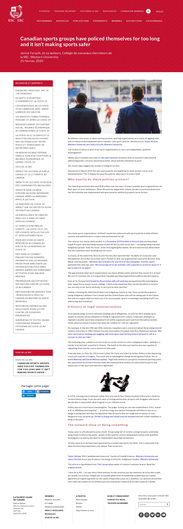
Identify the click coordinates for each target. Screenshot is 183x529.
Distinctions (134, 21)
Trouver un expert (65, 11)
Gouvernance (154, 21)
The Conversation (105, 464)
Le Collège (49, 503)
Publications (81, 21)
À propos (44, 11)
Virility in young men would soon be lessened (115, 416)
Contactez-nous (116, 500)
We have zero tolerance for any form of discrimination (115, 261)
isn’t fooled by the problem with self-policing (107, 281)
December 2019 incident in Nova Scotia (125, 241)
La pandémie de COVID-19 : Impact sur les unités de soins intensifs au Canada (33, 207)
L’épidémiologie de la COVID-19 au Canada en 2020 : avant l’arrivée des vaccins (32, 109)
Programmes (44, 21)
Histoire (79, 503)
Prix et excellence (54, 510)
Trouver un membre (117, 503)
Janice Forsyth (96, 144)
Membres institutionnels (54, 507)
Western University (77, 144)
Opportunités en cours (85, 510)
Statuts (79, 507)
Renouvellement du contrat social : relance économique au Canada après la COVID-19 (33, 127)
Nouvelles (62, 21)
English (159, 11)
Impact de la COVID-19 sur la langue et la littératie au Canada (32, 174)
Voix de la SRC (24, 167)
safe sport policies (109, 157)
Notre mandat (81, 500)
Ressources (110, 11)
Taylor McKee (151, 141)
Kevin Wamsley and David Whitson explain (87, 359)
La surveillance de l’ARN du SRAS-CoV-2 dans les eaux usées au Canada (32, 218)
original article (74, 467)
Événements (100, 21)
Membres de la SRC (52, 500)
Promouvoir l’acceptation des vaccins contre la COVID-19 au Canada (33, 284)
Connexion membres (132, 11)
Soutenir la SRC (89, 11)
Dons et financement (118, 496)
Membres (117, 21)
